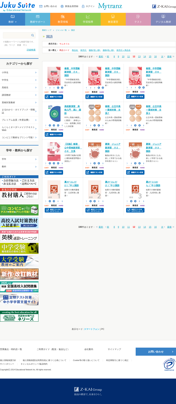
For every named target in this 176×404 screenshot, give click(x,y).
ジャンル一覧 (61, 30)
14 (145, 56)
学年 (4, 159)
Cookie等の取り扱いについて (86, 360)
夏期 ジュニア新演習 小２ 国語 (112, 147)
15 (150, 56)
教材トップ (46, 30)
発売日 (83, 50)
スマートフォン (91, 329)
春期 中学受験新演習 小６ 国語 (153, 72)
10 (123, 56)
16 (155, 56)
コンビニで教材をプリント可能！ (18, 137)
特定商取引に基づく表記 (117, 360)
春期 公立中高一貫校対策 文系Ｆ (112, 110)
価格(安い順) (95, 50)
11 (128, 56)
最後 (169, 56)
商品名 (75, 50)
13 (139, 56)
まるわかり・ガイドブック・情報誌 (18, 111)
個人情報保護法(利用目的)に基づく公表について (44, 360)
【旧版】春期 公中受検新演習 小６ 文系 (73, 147)
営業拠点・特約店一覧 (11, 349)
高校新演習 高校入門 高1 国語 (72, 110)
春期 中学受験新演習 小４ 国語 (72, 72)
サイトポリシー (7, 364)
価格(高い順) (109, 50)
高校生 (5, 87)
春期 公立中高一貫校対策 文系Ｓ (153, 110)
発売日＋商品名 (123, 50)
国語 (73, 30)
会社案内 (88, 349)
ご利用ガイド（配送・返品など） (53, 349)
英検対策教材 (8, 102)
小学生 (5, 72)
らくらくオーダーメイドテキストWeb (18, 129)
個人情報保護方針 (8, 360)
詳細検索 (31, 50)
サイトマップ (114, 349)
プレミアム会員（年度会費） (16, 120)
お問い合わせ (156, 351)
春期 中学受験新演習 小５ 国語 (112, 72)
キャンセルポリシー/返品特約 (34, 364)
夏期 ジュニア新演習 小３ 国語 (153, 147)
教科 (4, 166)
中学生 (5, 80)
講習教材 (6, 95)
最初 (101, 56)
